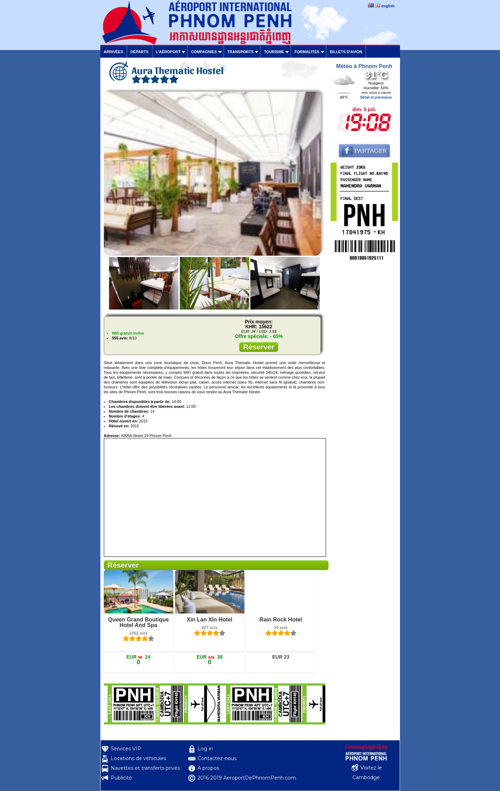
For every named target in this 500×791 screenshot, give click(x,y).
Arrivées (113, 52)
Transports (240, 52)
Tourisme (274, 52)
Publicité (121, 778)
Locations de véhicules (138, 758)
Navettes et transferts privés (145, 768)
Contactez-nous (217, 758)
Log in (205, 748)
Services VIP (126, 748)
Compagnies (204, 52)
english (388, 6)
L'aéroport (168, 52)
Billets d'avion (346, 52)
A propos (208, 768)
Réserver (258, 347)
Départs (140, 52)
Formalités (306, 52)
